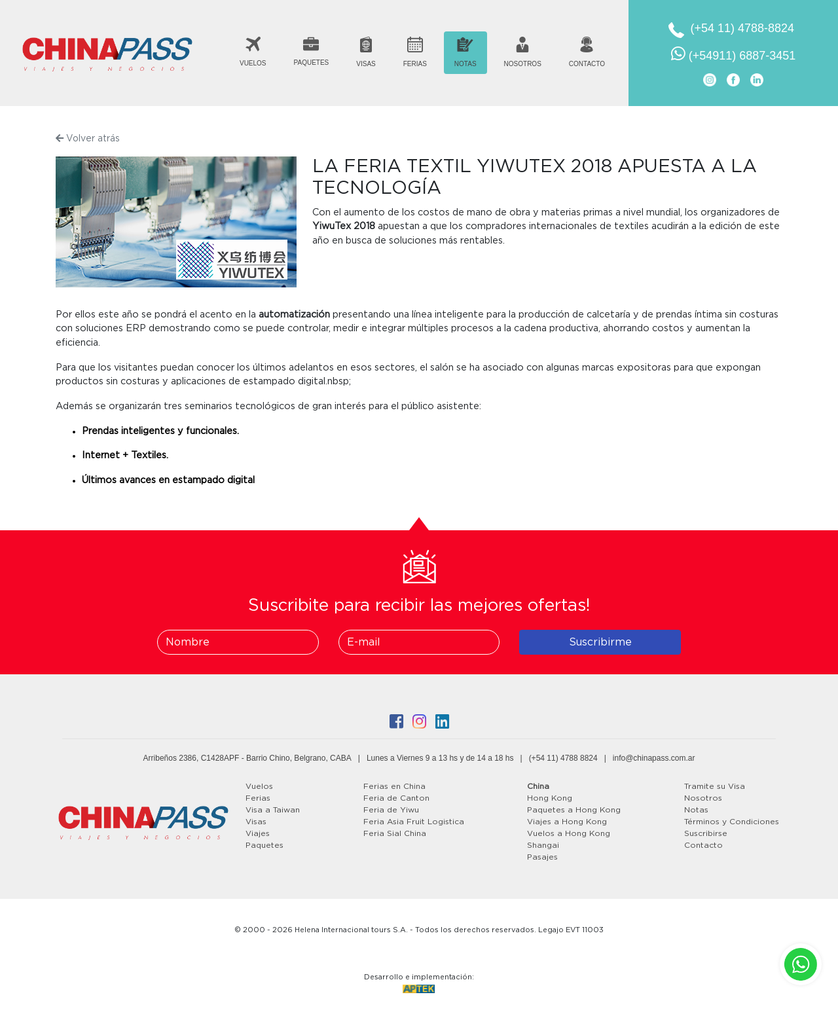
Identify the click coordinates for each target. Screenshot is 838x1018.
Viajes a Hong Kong (567, 822)
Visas (256, 822)
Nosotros (703, 798)
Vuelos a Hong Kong (568, 833)
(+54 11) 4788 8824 (563, 758)
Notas (696, 810)
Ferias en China (394, 786)
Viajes (258, 833)
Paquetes (264, 845)
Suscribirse (705, 833)
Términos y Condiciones (731, 822)
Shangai (543, 845)
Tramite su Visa (714, 786)
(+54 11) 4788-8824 (742, 28)
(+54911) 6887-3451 (733, 53)
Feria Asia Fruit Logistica (413, 822)
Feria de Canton (396, 798)
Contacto (703, 845)
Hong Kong (549, 798)
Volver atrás (88, 138)
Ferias (258, 798)
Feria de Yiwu (391, 810)
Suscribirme (600, 642)
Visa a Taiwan (273, 810)
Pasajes (542, 857)
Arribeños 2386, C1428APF (191, 758)
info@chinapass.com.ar (654, 758)
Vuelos (259, 786)
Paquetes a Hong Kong (574, 810)
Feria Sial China (394, 833)
